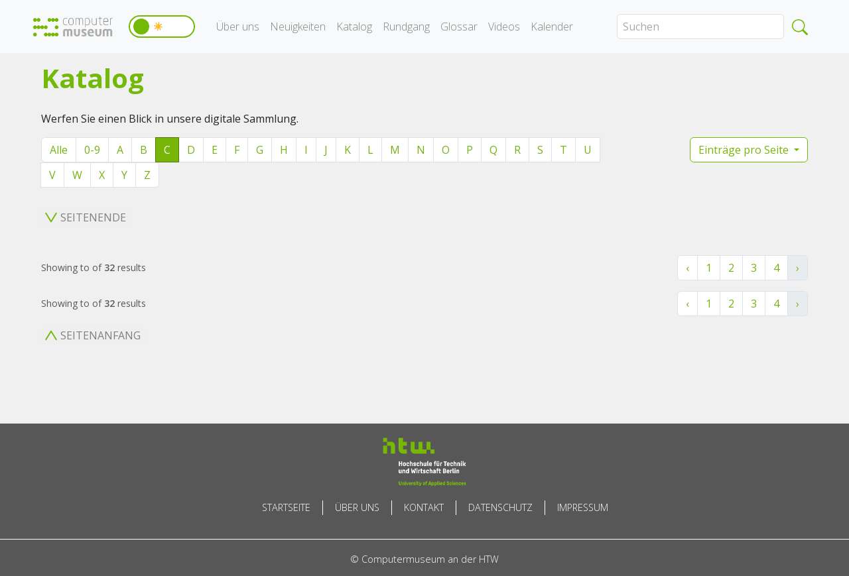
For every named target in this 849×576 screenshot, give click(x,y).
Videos (504, 26)
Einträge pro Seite (744, 150)
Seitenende (85, 217)
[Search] (700, 26)
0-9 (92, 150)
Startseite (286, 507)
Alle (59, 150)
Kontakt (424, 507)
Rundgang (406, 26)
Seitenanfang (93, 335)
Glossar (459, 26)
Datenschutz (500, 507)
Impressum (582, 507)
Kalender (552, 26)
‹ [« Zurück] (687, 267)
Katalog (354, 26)
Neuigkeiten (298, 26)
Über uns (237, 26)
